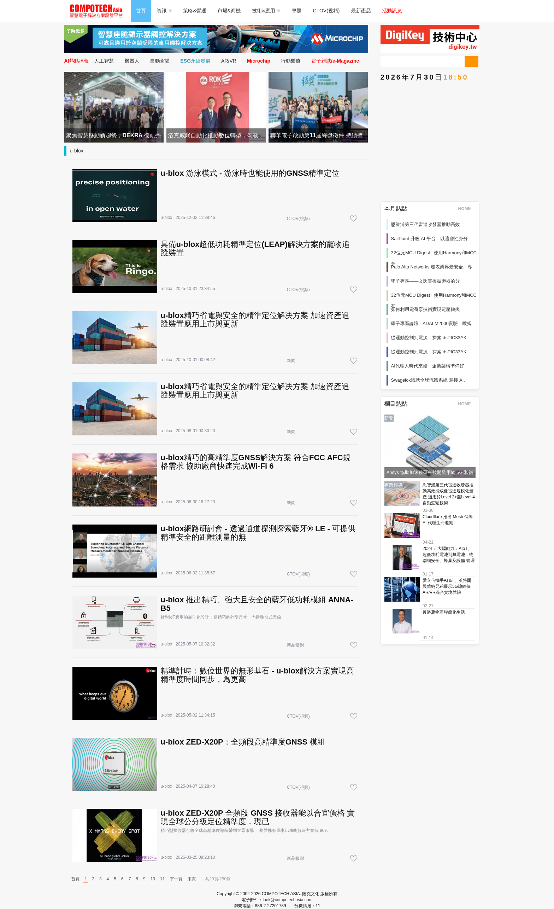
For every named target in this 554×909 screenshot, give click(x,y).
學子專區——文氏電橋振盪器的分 (425, 281)
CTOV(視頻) (326, 10)
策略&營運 (194, 10)
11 (162, 878)
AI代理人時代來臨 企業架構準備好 (427, 366)
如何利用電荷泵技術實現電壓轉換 (425, 309)
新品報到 (295, 645)
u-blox (76, 151)
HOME (467, 208)
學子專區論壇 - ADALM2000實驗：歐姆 (431, 323)
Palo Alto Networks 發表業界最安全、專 (431, 267)
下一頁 (176, 878)
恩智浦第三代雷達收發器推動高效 (425, 224)
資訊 (164, 10)
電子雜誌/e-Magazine (335, 61)
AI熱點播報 (76, 61)
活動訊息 (392, 10)
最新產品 (361, 10)
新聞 (291, 360)
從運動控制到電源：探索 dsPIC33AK (429, 337)
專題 (297, 10)
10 (153, 878)
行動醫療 (291, 61)
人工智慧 (104, 61)
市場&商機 (229, 10)
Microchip (258, 61)
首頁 (141, 10)
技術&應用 (266, 10)
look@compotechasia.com (288, 899)
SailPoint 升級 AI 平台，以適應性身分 (429, 238)
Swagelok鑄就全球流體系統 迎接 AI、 (429, 380)
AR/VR (228, 61)
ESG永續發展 (196, 61)
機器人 (132, 61)
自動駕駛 (160, 61)
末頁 (191, 878)
